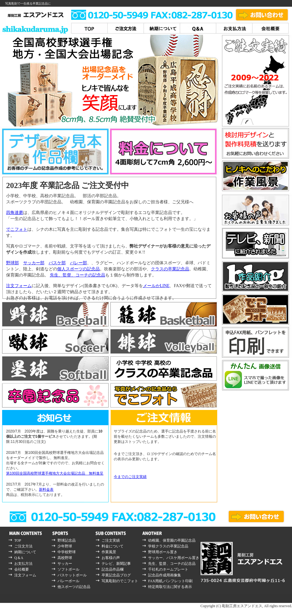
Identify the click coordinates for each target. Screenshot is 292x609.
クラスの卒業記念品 (170, 269)
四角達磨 (14, 212)
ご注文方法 (23, 546)
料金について (112, 546)
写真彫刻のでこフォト (120, 581)
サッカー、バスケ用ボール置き (173, 558)
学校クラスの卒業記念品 (168, 546)
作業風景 (109, 552)
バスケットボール (72, 575)
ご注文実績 (111, 540)
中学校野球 (66, 552)
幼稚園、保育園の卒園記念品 (172, 540)
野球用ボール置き (162, 552)
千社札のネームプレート (168, 569)
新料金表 (46, 489)
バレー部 (78, 263)
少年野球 (64, 546)
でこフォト (16, 229)
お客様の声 (111, 558)
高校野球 (64, 558)
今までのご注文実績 (130, 477)
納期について (25, 552)
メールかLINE (156, 285)
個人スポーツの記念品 (78, 269)
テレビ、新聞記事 (116, 563)
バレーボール (68, 581)
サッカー (64, 563)
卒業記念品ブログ (116, 575)
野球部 (12, 263)
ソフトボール (68, 569)
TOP (17, 540)
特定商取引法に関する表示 (170, 587)
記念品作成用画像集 (164, 575)
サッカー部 (33, 263)
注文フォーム (19, 285)
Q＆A (18, 558)
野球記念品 (66, 540)
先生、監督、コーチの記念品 (77, 275)
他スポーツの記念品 (73, 587)
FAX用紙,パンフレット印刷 (170, 581)
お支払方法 (23, 563)
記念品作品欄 (112, 569)
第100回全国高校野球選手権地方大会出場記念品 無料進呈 (54, 473)
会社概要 (21, 569)
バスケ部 (57, 263)
